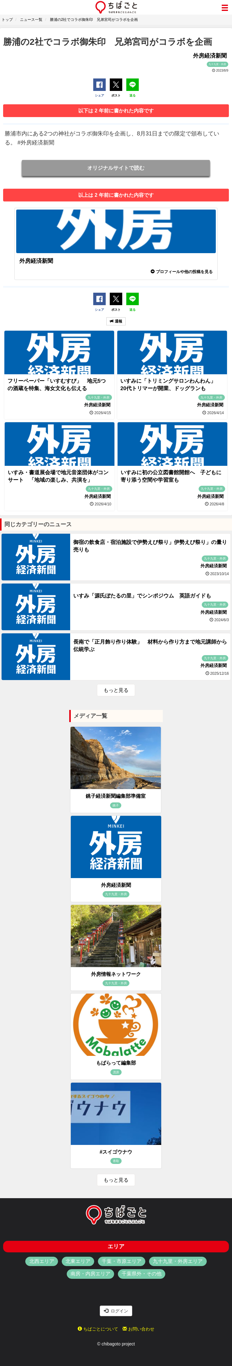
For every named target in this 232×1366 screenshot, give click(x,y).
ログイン (116, 1310)
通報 (116, 321)
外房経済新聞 (116, 885)
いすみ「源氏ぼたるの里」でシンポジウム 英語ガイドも (142, 596)
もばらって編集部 (116, 1063)
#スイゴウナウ (116, 1152)
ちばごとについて (98, 1328)
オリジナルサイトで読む (116, 168)
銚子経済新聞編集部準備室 (116, 796)
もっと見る (116, 690)
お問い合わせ (138, 1328)
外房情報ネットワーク (116, 974)
